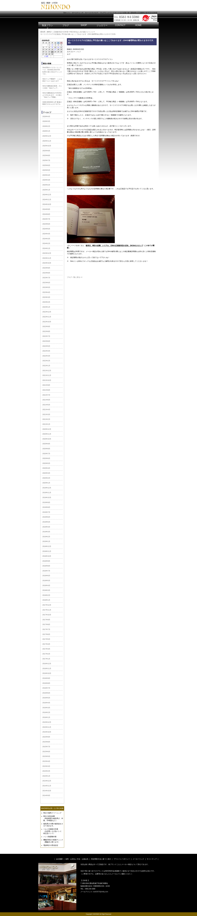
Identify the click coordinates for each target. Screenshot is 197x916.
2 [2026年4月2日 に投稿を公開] (52, 45)
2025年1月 (46, 190)
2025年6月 (46, 165)
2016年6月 (46, 693)
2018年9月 (46, 561)
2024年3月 (46, 239)
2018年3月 (46, 590)
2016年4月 (46, 703)
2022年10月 (46, 322)
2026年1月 (46, 131)
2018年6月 (46, 576)
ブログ (65, 25)
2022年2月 (46, 361)
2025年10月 (46, 146)
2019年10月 (46, 497)
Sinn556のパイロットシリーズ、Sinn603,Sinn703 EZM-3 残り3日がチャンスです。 (52, 71)
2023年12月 (46, 253)
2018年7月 (46, 571)
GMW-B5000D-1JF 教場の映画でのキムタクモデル (52, 103)
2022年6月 (46, 341)
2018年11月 (46, 551)
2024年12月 (46, 195)
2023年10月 (46, 263)
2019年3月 (46, 532)
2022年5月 (46, 346)
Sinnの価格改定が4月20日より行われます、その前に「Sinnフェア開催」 (52, 95)
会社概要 (59, 859)
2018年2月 (46, 595)
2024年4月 (46, 234)
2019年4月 (46, 527)
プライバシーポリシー (122, 859)
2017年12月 (46, 605)
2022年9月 (46, 326)
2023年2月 (46, 302)
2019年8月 (46, 507)
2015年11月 (46, 727)
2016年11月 (46, 669)
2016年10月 (46, 673)
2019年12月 (46, 488)
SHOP (84, 25)
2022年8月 (46, 331)
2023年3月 (46, 297)
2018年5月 (46, 581)
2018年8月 (46, 566)
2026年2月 (46, 126)
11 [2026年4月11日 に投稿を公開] (58, 47)
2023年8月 (46, 273)
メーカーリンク (138, 859)
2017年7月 (46, 629)
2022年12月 (46, 312)
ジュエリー (102, 25)
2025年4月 (46, 175)
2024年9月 (46, 209)
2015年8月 (46, 742)
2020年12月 (46, 429)
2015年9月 (46, 737)
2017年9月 (46, 620)
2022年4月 (46, 351)
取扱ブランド (47, 26)
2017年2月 (46, 654)
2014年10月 (46, 791)
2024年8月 (46, 214)
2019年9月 (46, 502)
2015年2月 (46, 771)
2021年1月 (46, 424)
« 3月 (46, 56)
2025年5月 (46, 170)
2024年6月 (46, 224)
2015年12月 (46, 722)
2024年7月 (46, 219)
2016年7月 (46, 688)
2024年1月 (46, 248)
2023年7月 (46, 278)
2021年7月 (46, 395)
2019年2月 (46, 537)
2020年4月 (46, 468)
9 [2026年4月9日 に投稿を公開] (52, 47)
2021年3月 (46, 414)
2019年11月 (46, 493)
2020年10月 (46, 439)
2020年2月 (46, 478)
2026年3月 (46, 121)
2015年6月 (46, 752)
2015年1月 (46, 776)
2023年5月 (46, 287)
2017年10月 (46, 615)
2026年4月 (46, 116)
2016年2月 (46, 712)
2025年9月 (46, 151)
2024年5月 (46, 229)
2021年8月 (46, 390)
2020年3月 (46, 473)
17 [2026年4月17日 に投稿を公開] (55, 50)
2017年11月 (46, 610)
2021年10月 (46, 380)
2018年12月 (46, 546)
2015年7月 (46, 747)
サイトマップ (152, 859)
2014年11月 (46, 786)
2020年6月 (46, 458)
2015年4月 (46, 761)
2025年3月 (46, 180)
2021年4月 (46, 410)
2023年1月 (46, 307)
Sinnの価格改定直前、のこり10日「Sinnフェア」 (52, 87)
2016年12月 (46, 664)
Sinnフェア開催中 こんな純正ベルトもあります (52, 80)
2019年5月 (46, 522)
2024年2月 (46, 243)
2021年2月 (46, 419)
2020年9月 (46, 444)
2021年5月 (46, 405)
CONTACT (120, 25)
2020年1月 (46, 483)
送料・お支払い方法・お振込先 (76, 859)
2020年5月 (46, 463)
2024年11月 (46, 200)
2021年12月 (46, 371)
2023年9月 (46, 268)
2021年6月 (46, 400)
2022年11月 (46, 317)
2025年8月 (46, 155)
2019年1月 (46, 541)
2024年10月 (46, 204)
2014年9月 (46, 795)
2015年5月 (46, 756)
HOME (138, 25)
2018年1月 (46, 600)
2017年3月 (46, 649)
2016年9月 (46, 678)
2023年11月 (46, 258)
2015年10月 (46, 732)
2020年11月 (46, 434)
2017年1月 (46, 659)
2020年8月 (46, 449)
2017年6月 (46, 634)
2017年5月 (46, 639)
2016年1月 (46, 717)
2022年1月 (46, 366)
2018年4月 (46, 585)
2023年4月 (46, 292)
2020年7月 (46, 454)
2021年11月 (46, 375)
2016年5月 (46, 698)
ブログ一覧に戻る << (74, 277)
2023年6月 (46, 283)
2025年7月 (46, 160)
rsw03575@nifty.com (100, 892)
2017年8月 (46, 624)
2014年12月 (46, 781)
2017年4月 (46, 644)
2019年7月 (46, 512)
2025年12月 (46, 136)
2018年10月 (46, 556)
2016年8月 (46, 683)
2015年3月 (46, 766)
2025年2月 (46, 185)
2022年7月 (46, 336)
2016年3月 (46, 708)
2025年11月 (46, 141)
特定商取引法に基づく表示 (101, 859)
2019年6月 (46, 517)
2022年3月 (46, 356)
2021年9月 (46, 385)
